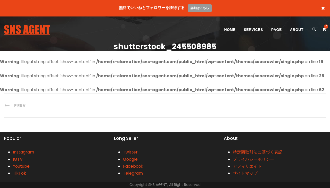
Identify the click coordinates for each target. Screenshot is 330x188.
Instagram (23, 152)
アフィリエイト (247, 166)
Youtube (21, 166)
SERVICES (253, 30)
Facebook (133, 166)
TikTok (19, 173)
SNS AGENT (157, 184)
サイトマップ (245, 173)
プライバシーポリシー (253, 159)
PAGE (276, 30)
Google (130, 159)
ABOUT (296, 30)
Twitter (130, 152)
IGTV (18, 159)
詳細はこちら (200, 8)
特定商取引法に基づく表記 (257, 152)
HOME (230, 30)
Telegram (133, 173)
